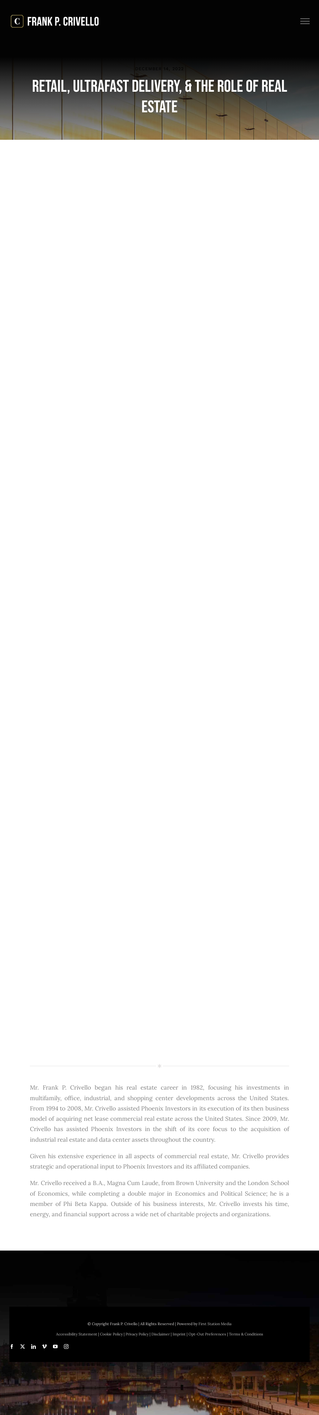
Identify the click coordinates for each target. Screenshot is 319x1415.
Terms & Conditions (246, 1334)
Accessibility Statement (76, 1334)
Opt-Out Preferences (207, 1334)
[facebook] (11, 1346)
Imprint (179, 1334)
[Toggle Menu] (305, 21)
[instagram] (66, 1346)
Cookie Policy (111, 1334)
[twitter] (22, 1346)
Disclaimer (160, 1334)
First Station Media (214, 1323)
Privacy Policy (137, 1334)
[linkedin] (33, 1346)
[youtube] (55, 1346)
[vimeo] (44, 1346)
